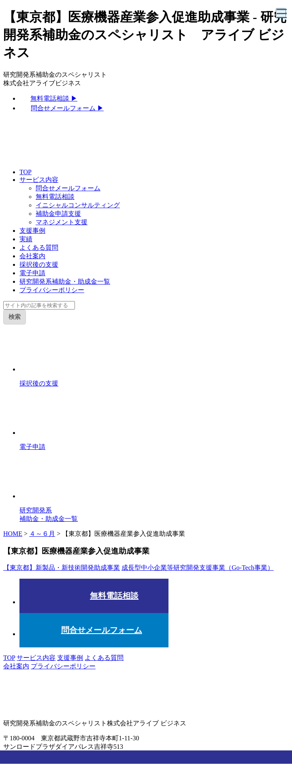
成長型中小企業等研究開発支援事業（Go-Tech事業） (197, 567)
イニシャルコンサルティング (78, 205)
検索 (15, 316)
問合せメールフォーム (68, 188)
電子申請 (32, 273)
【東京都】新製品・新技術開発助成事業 (61, 567)
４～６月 (42, 533)
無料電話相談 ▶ (53, 98)
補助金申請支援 (58, 213)
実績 (25, 239)
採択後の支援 (38, 264)
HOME (12, 533)
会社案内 (32, 256)
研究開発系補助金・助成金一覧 (64, 281)
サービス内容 (38, 179)
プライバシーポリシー (51, 290)
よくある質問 (38, 247)
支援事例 (32, 230)
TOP (25, 172)
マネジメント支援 (61, 222)
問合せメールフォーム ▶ (67, 108)
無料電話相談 (55, 196)
